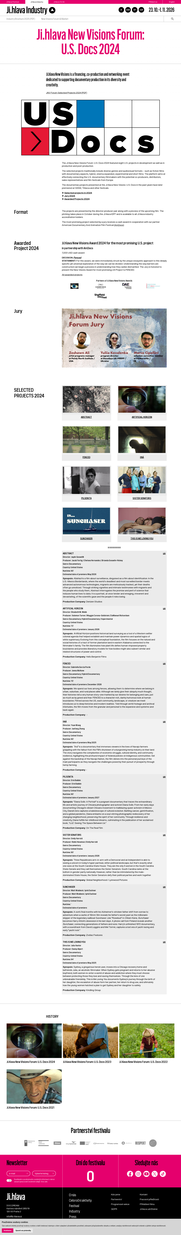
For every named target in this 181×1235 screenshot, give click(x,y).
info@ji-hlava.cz (14, 1216)
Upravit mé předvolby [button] (23, 1230)
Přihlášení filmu (147, 1204)
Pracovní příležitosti (149, 1199)
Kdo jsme (115, 1194)
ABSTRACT (86, 417)
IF (121, 10)
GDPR (114, 1209)
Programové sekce (120, 1204)
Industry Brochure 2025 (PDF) (21, 19)
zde (46, 1181)
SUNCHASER (86, 538)
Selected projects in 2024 (78, 193)
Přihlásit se (153, 2)
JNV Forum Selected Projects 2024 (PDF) (66, 93)
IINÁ (142, 457)
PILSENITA (86, 498)
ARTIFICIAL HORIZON (142, 417)
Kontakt (144, 1194)
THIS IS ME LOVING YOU (142, 538)
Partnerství (116, 1199)
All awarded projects (72, 275)
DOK (128, 10)
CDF (141, 10)
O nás (72, 1195)
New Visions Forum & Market (54, 19)
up (164, 553)
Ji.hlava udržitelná (148, 1209)
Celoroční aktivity (80, 1200)
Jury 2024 (69, 196)
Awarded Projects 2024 (77, 199)
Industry (74, 1211)
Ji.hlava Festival (12, 2)
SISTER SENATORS (142, 498)
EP (135, 10)
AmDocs (119, 225)
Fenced (77, 257)
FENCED (86, 457)
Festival (74, 1206)
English (172, 2)
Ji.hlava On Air (59, 2)
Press (72, 1216)
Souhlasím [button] (7, 1230)
